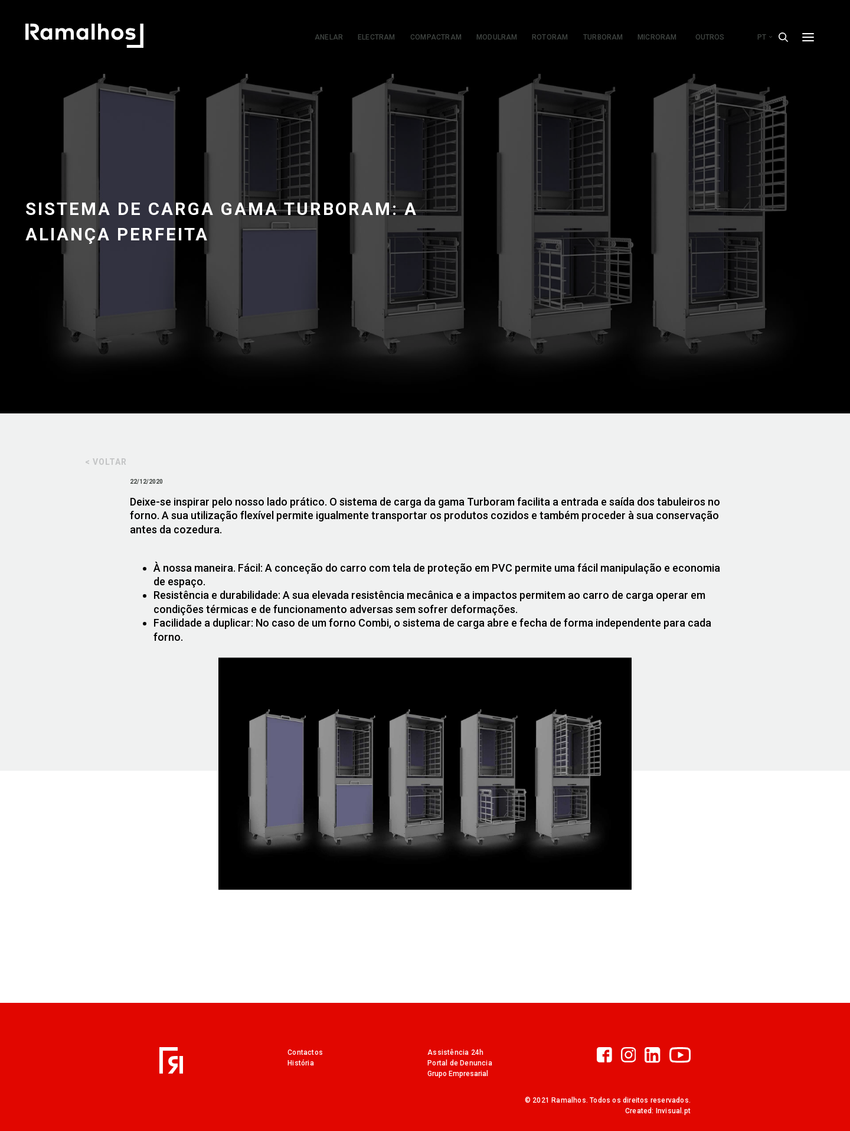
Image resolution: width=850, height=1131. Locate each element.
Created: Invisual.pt (658, 1111)
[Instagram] (633, 1056)
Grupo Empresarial (457, 1074)
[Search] (783, 37)
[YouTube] (680, 1056)
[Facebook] (609, 1056)
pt (764, 37)
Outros (709, 37)
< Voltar (106, 462)
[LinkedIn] (657, 1056)
